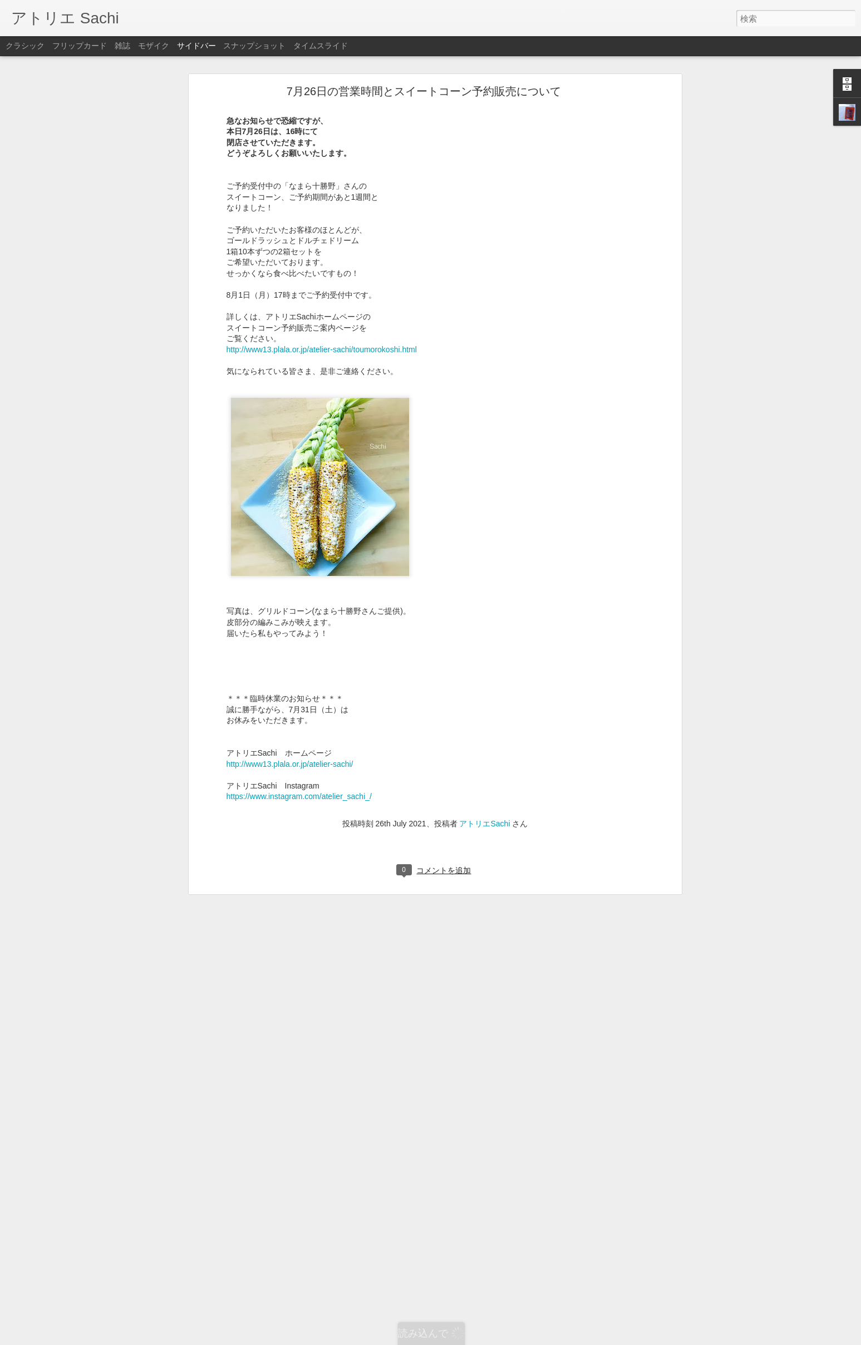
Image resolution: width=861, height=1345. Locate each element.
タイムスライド (320, 45)
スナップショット (254, 45)
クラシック (25, 45)
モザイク (153, 45)
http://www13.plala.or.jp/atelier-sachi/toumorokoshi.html (322, 347)
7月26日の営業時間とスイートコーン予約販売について (424, 89)
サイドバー (196, 45)
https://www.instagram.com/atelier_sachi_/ (299, 794)
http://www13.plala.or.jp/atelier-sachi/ (290, 761)
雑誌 (122, 45)
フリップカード (79, 45)
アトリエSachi (484, 821)
